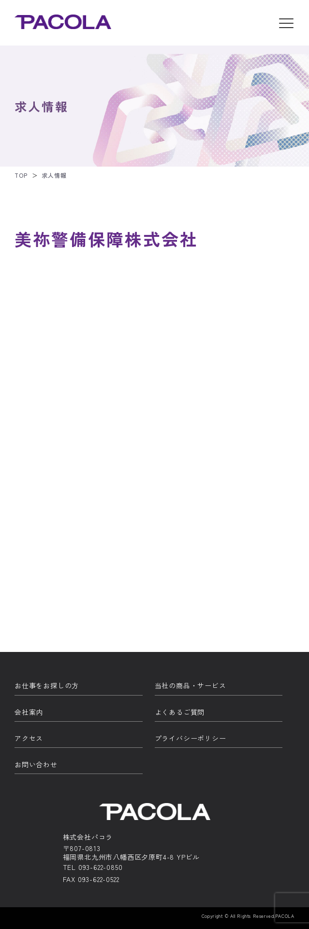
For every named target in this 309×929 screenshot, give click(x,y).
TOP (21, 175)
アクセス (29, 738)
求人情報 (54, 175)
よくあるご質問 (180, 712)
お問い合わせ (36, 764)
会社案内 (29, 712)
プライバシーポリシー (190, 738)
